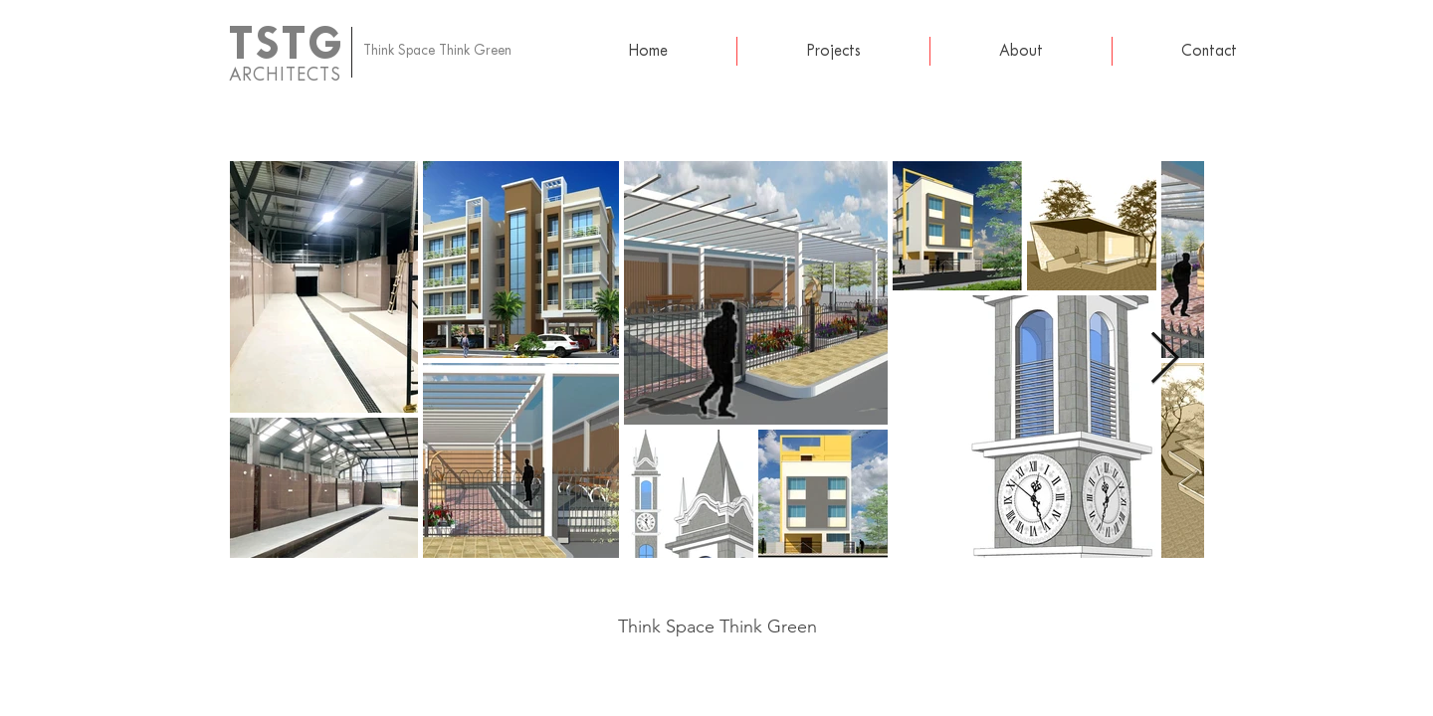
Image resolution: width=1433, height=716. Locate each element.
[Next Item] (1164, 360)
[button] (833, 51)
